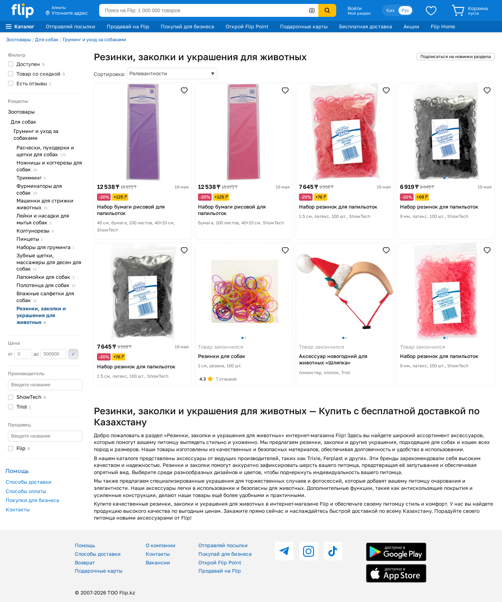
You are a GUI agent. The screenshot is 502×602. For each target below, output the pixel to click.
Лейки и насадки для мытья (42, 218)
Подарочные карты (304, 26)
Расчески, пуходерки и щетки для (45, 150)
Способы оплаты (26, 491)
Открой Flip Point (247, 26)
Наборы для (45, 247)
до (50, 354)
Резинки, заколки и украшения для (41, 315)
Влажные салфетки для (45, 296)
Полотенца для (46, 285)
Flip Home (443, 26)
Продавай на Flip (128, 26)
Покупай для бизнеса (187, 26)
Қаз (390, 10)
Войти (355, 8)
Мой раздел (359, 13)
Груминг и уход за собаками (94, 39)
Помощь (85, 545)
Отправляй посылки (70, 26)
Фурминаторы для (39, 189)
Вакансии (158, 562)
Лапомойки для (45, 277)
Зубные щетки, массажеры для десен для (48, 262)
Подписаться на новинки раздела (455, 56)
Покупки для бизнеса (32, 500)
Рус (405, 10)
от (20, 354)
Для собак (46, 39)
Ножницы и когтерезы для (49, 165)
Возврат (85, 562)
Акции (411, 26)
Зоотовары (18, 39)
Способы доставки (29, 482)
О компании (160, 545)
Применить (73, 354)
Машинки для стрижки (44, 203)
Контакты (18, 509)
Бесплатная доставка (365, 26)
